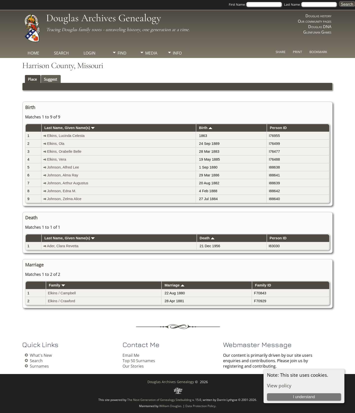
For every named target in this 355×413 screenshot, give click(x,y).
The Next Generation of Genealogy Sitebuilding (159, 400)
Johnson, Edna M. (61, 191)
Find (122, 53)
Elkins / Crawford (61, 301)
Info (177, 53)
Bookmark (318, 52)
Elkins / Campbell (62, 293)
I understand (304, 397)
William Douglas (170, 406)
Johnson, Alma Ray (62, 175)
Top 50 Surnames (139, 360)
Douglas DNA (319, 26)
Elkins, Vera (56, 159)
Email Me (131, 355)
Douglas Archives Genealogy (103, 18)
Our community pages (314, 21)
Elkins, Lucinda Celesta (66, 136)
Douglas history (318, 16)
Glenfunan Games (317, 32)
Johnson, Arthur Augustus (67, 183)
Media (151, 53)
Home (33, 53)
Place (32, 79)
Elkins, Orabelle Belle (64, 151)
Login (89, 53)
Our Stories (133, 366)
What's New (41, 355)
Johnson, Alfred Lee (63, 167)
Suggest (50, 79)
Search (61, 53)
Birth (205, 128)
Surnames (39, 366)
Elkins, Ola (55, 144)
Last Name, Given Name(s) (69, 128)
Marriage (174, 285)
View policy (279, 385)
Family (57, 285)
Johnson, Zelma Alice (64, 199)
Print (297, 52)
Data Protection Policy (200, 406)
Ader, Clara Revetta (62, 246)
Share (280, 52)
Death (207, 238)
